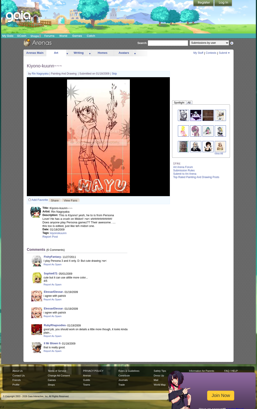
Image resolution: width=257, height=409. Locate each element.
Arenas (87, 375)
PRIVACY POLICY (93, 371)
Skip (114, 73)
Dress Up (159, 375)
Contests (211, 52)
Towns (86, 384)
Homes (102, 52)
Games (77, 36)
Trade (121, 384)
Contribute (124, 375)
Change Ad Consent (59, 375)
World (63, 36)
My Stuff (198, 52)
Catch (91, 36)
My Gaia (7, 36)
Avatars (123, 52)
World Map (160, 384)
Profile (16, 384)
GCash (21, 36)
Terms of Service (57, 371)
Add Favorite (40, 199)
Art (56, 52)
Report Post (50, 236)
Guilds (86, 380)
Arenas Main (34, 52)
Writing (79, 52)
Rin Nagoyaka (40, 73)
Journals (123, 380)
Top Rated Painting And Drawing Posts (196, 177)
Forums (49, 36)
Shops (36, 36)
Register (203, 3)
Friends (17, 380)
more (67, 53)
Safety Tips (160, 371)
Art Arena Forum (183, 167)
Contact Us (19, 375)
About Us (18, 371)
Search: (142, 43)
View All (219, 153)
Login (223, 3)
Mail (156, 380)
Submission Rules (184, 170)
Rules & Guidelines (128, 371)
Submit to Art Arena (184, 173)
